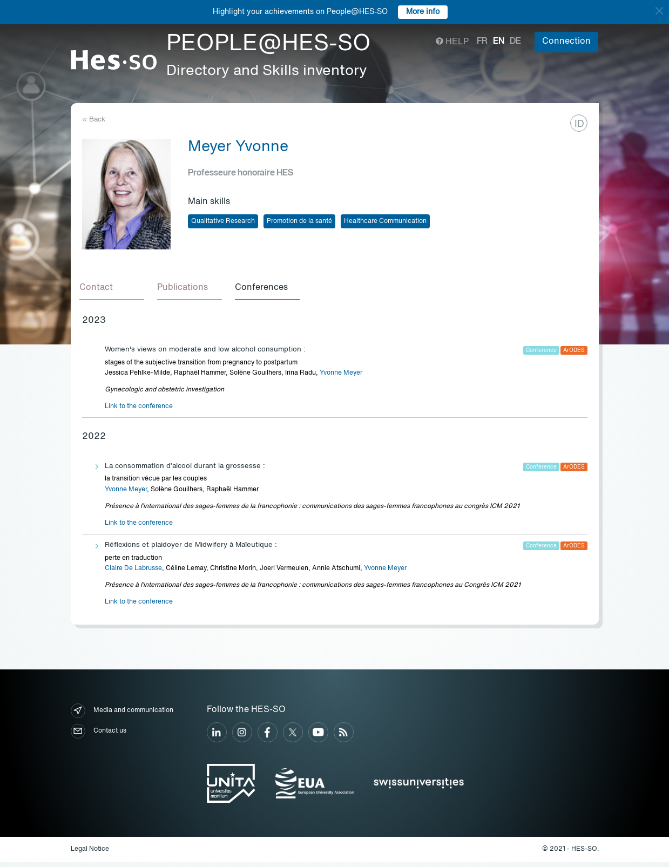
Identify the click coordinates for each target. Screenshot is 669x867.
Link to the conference (139, 411)
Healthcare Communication (385, 221)
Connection (566, 41)
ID (579, 124)
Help (452, 42)
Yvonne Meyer (341, 377)
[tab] (114, 290)
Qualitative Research (223, 221)
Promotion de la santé (299, 221)
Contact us (98, 735)
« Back (93, 119)
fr (482, 41)
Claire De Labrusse (133, 573)
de (515, 41)
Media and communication (122, 715)
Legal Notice (90, 853)
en (498, 41)
